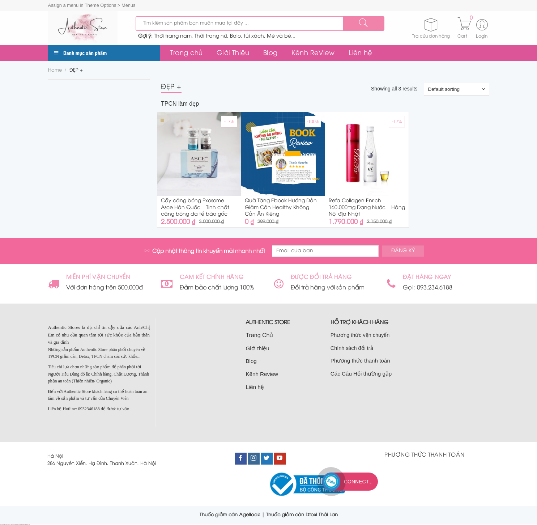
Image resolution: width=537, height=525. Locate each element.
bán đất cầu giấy (9, 524)
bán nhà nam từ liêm (24, 524)
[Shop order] (456, 89)
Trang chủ (186, 53)
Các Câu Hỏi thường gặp (361, 374)
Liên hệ (360, 53)
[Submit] (363, 23)
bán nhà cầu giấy (16, 524)
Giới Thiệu (233, 53)
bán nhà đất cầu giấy (13, 524)
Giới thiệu (257, 348)
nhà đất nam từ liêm (20, 524)
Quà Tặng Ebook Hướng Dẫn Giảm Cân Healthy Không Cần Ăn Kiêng (281, 207)
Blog (270, 53)
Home (55, 70)
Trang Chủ (259, 335)
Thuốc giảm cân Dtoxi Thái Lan (302, 515)
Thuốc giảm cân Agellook (230, 515)
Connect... (358, 481)
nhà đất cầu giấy (1, 524)
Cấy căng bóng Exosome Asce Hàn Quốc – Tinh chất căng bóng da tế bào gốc (195, 207)
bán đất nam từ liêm (28, 524)
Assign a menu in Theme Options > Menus (92, 5)
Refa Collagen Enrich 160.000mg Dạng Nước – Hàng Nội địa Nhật (367, 207)
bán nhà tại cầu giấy (5, 524)
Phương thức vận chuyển (360, 335)
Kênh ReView (313, 53)
